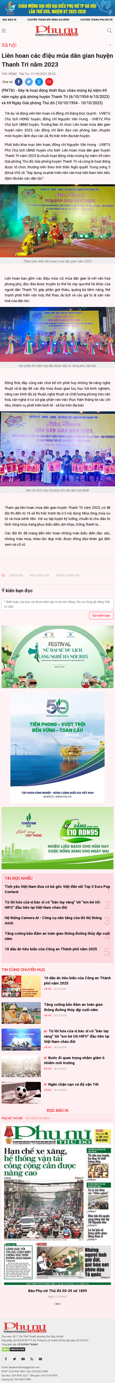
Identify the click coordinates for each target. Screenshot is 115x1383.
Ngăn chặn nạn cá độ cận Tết (73, 1084)
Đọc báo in (9, 19)
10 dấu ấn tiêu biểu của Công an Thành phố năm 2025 (51, 949)
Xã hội (9, 44)
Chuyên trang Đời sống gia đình (48, 19)
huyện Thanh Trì (67, 575)
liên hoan (16, 575)
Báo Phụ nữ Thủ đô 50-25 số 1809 (57, 1290)
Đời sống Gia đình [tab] (38, 1118)
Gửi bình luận (101, 615)
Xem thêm (57, 1310)
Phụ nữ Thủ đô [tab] (12, 1118)
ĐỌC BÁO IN (57, 1110)
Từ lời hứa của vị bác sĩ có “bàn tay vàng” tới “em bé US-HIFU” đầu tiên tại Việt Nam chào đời (76, 1036)
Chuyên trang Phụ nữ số (96, 19)
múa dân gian (39, 575)
